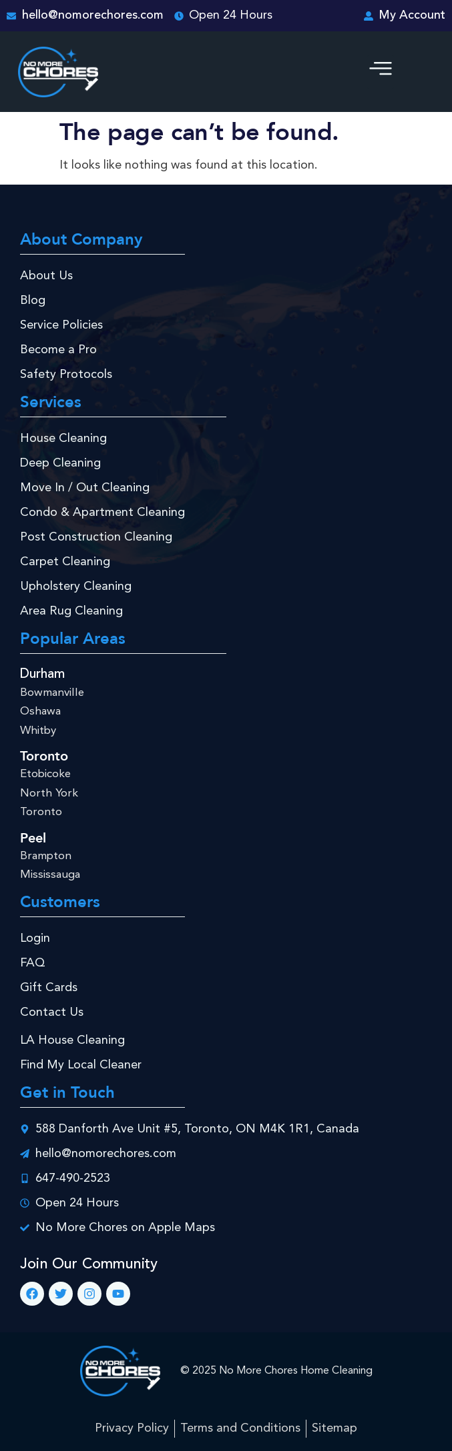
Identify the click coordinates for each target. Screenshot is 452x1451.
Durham (42, 674)
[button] (380, 72)
